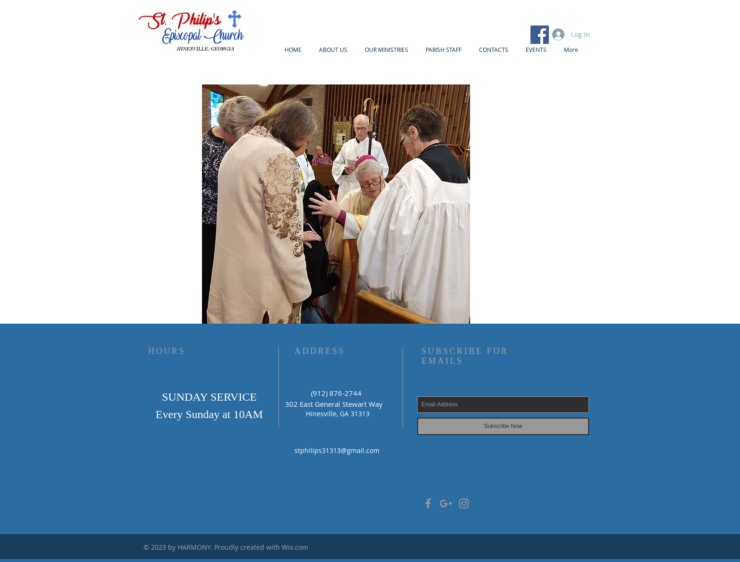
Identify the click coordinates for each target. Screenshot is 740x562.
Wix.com (295, 547)
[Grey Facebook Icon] (428, 503)
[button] (336, 205)
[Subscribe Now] (503, 426)
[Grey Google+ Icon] (446, 503)
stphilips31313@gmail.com (336, 450)
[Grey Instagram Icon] (464, 503)
